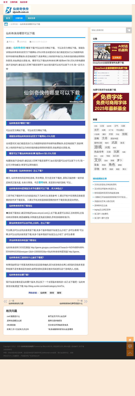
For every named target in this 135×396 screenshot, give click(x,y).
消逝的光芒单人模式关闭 (104, 201)
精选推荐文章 (58, 346)
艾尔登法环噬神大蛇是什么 (105, 189)
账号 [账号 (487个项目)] (104, 169)
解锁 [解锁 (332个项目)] (120, 165)
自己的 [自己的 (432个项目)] (116, 156)
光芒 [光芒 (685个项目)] (96, 130)
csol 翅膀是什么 (13, 316)
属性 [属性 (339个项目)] (104, 134)
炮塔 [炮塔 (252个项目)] (114, 147)
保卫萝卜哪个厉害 (101, 218)
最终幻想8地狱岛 (55, 321)
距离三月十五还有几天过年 (18, 329)
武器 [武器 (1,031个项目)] (114, 142)
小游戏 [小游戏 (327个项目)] (96, 134)
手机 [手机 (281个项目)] (117, 134)
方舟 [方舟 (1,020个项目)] (105, 138)
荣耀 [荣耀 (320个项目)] (112, 161)
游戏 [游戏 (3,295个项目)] (98, 147)
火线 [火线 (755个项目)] (107, 147)
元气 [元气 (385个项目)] (116, 126)
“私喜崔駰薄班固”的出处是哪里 (60, 329)
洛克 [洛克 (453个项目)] (122, 143)
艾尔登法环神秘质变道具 (58, 325)
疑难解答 (75, 346)
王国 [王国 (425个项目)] (109, 152)
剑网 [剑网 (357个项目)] (103, 130)
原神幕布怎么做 (100, 205)
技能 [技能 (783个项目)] (124, 134)
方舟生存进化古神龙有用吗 (105, 184)
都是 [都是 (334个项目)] (118, 169)
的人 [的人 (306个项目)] (95, 156)
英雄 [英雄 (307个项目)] (106, 161)
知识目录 (23, 2)
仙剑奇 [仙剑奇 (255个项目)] (109, 126)
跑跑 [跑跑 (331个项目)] (111, 169)
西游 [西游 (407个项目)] (104, 165)
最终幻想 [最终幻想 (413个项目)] (98, 143)
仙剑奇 (16, 48)
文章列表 (13, 2)
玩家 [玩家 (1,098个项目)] (116, 151)
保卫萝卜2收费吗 (101, 214)
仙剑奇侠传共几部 (16, 303)
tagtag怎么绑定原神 (102, 210)
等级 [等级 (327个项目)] (108, 156)
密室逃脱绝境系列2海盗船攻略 (106, 193)
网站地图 (67, 346)
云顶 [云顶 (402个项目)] (102, 126)
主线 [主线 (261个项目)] (95, 126)
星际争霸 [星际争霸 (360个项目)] (114, 139)
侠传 (22, 48)
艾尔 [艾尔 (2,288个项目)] (97, 160)
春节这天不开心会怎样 (57, 316)
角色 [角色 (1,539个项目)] (112, 164)
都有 (40, 182)
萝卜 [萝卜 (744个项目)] (119, 160)
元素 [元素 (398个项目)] (123, 126)
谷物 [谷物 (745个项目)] (96, 169)
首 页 (5, 2)
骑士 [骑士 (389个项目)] (124, 169)
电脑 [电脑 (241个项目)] (123, 152)
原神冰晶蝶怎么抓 (14, 321)
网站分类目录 (47, 346)
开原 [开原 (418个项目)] (111, 134)
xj (13, 42)
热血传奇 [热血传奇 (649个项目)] (99, 151)
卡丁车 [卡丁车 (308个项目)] (111, 130)
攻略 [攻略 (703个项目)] (96, 138)
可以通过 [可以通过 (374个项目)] (120, 130)
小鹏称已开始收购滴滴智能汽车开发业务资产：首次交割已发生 (111, 197)
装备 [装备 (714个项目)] (96, 164)
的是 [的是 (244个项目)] (101, 156)
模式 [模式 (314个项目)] (107, 143)
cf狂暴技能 (11, 325)
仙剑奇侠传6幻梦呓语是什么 (71, 303)
